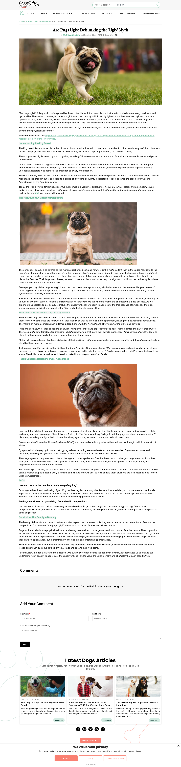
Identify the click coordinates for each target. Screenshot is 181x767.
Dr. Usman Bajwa (71, 35)
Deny (90, 758)
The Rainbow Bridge (151, 13)
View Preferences (115, 758)
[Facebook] (78, 729)
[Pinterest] (97, 729)
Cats (29, 13)
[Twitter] (90, 729)
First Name (25, 614)
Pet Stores (107, 13)
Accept (66, 758)
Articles (29, 21)
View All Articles (90, 740)
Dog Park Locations (63, 13)
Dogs (42, 13)
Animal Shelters (127, 13)
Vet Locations (88, 13)
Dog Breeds (45, 21)
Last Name (96, 614)
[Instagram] (84, 729)
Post (25, 644)
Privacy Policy (90, 764)
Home (21, 21)
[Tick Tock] (103, 729)
